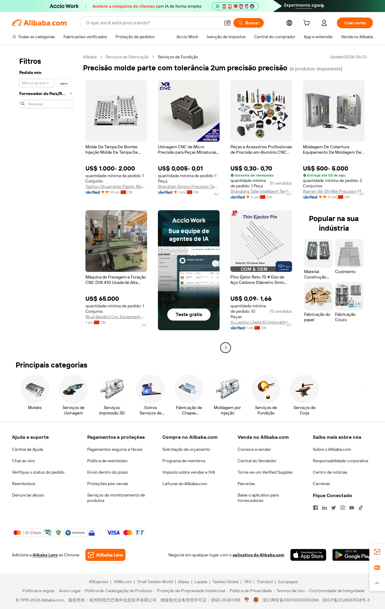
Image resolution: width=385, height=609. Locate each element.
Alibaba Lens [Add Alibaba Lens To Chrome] (45, 554)
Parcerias (246, 483)
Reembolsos (23, 483)
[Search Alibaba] (152, 23)
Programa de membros (183, 460)
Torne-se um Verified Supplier (265, 472)
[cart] (307, 23)
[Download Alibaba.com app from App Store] (308, 555)
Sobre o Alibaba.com (332, 449)
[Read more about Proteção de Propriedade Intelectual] (189, 590)
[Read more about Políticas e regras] (37, 590)
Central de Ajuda (27, 449)
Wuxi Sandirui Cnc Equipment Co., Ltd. (116, 316)
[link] (377, 552)
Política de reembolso (107, 460)
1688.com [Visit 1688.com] (122, 581)
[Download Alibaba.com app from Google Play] (352, 555)
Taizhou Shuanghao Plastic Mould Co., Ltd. (116, 186)
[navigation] (46, 203)
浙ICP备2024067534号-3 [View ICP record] (346, 600)
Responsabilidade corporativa (340, 460)
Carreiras (321, 483)
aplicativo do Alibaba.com (258, 554)
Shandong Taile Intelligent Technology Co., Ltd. (261, 191)
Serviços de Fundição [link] (178, 56)
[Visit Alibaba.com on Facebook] (315, 507)
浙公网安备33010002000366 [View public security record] (291, 600)
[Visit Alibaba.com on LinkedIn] (324, 507)
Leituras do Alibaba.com (184, 483)
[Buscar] (248, 23)
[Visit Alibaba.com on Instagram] (342, 507)
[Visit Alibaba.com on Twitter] (333, 507)
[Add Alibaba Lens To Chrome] (105, 555)
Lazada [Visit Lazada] (200, 581)
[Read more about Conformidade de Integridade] (335, 590)
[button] (227, 22)
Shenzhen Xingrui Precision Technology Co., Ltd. (189, 186)
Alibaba (90, 56)
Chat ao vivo (23, 460)
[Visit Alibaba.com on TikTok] (360, 507)
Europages (288, 581)
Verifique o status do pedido (38, 472)
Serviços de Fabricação (127, 56)
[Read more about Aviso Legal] (68, 590)
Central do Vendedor (257, 460)
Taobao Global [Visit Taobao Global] (225, 581)
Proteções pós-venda (107, 483)
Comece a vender (254, 449)
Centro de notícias (330, 472)
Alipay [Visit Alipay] (183, 581)
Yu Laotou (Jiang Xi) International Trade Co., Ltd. (261, 322)
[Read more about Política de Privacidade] (249, 590)
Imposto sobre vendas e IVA (188, 472)
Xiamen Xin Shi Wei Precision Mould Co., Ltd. (334, 191)
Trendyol (265, 581)
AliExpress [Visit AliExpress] (98, 581)
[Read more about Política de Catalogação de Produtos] (117, 590)
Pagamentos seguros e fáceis (115, 449)
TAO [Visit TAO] (247, 581)
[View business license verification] (247, 600)
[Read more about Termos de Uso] (289, 590)
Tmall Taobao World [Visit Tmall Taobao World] (155, 581)
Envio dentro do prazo (107, 472)
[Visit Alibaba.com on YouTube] (351, 507)
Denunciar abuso (28, 495)
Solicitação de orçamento (186, 449)
